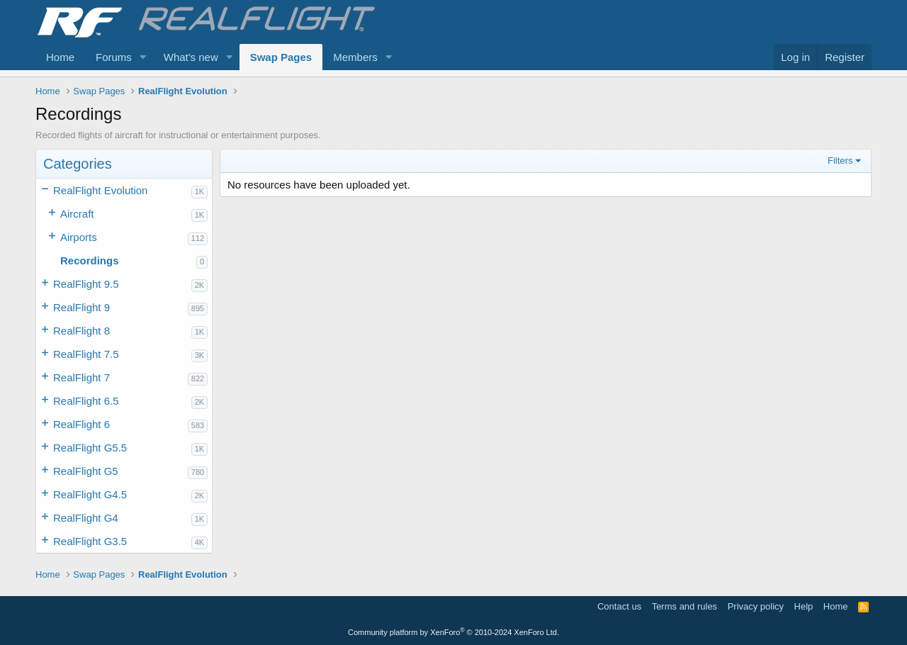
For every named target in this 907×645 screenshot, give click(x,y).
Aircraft (77, 214)
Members (355, 57)
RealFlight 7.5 (86, 354)
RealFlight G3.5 (90, 541)
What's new (191, 57)
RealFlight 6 (81, 424)
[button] (143, 57)
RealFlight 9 (81, 307)
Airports (78, 237)
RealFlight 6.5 (86, 401)
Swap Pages (281, 57)
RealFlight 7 (81, 377)
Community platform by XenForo (453, 632)
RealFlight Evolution (100, 190)
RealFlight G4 (85, 518)
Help (803, 606)
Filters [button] (840, 160)
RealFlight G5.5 (90, 448)
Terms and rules (684, 606)
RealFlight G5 (85, 471)
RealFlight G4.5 (90, 494)
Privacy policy (756, 606)
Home (60, 57)
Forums (114, 57)
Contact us (619, 606)
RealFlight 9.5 (86, 284)
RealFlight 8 (81, 331)
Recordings (89, 260)
